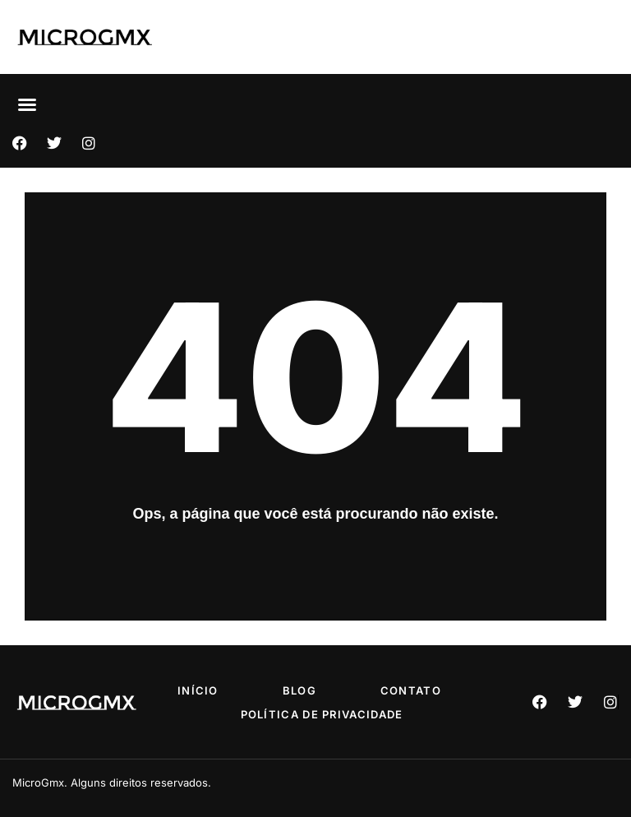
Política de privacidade (322, 714)
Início (198, 690)
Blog (299, 690)
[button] (27, 104)
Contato (410, 690)
